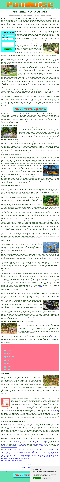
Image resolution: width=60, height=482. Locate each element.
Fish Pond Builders (6, 453)
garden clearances (38, 444)
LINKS (43, 8)
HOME (40, 8)
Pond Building (8, 449)
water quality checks (46, 413)
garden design (36, 439)
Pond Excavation (31, 449)
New (11, 471)
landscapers (16, 441)
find (5, 424)
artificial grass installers (9, 447)
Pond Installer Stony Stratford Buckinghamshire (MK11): (17, 18)
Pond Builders (51, 453)
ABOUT (47, 8)
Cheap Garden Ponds (33, 456)
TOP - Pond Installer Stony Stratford (11, 460)
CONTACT (50, 8)
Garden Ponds (27, 452)
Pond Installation (41, 449)
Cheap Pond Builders (19, 451)
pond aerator (42, 292)
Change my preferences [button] (46, 478)
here (37, 436)
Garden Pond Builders (19, 449)
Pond (2, 113)
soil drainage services (7, 442)
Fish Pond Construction (16, 452)
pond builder (23, 89)
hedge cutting (22, 445)
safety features (28, 48)
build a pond (4, 439)
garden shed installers (32, 442)
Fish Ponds (41, 451)
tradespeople (38, 447)
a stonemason (55, 442)
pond (40, 31)
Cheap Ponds (51, 449)
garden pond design (41, 408)
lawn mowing (55, 439)
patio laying (16, 444)
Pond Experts (19, 471)
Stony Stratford (24, 113)
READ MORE (40, 286)
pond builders (52, 118)
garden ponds (54, 410)
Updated (14, 471)
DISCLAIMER (56, 8)
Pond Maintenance (25, 458)
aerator (13, 309)
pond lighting (51, 176)
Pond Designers (31, 451)
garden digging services (40, 441)
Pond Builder (46, 452)
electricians (43, 445)
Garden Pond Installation (20, 456)
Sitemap (2, 471)
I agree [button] (34, 478)
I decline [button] (39, 478)
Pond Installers (36, 452)
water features (35, 431)
